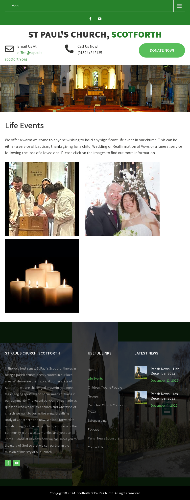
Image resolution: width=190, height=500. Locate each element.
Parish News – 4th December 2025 (164, 396)
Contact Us (95, 447)
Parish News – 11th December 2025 (165, 371)
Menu (16, 5)
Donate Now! (162, 50)
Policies (93, 429)
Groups (93, 396)
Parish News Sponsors (103, 438)
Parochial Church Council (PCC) (105, 408)
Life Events (95, 378)
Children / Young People (105, 387)
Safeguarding (97, 420)
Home (92, 369)
